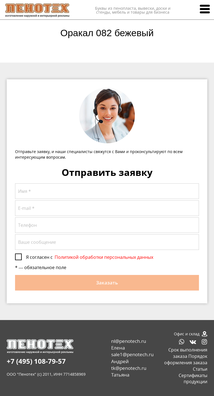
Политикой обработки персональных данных (104, 257)
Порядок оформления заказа (185, 359)
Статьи (200, 369)
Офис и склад (187, 333)
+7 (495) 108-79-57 (36, 361)
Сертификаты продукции (193, 378)
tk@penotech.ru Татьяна (128, 371)
